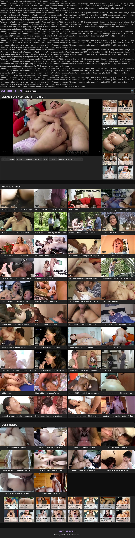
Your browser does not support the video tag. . (51, 127)
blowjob (11, 159)
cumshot (37, 159)
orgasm (53, 159)
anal (45, 159)
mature (29, 159)
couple (61, 159)
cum (80, 159)
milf (4, 159)
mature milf (71, 159)
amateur (20, 159)
